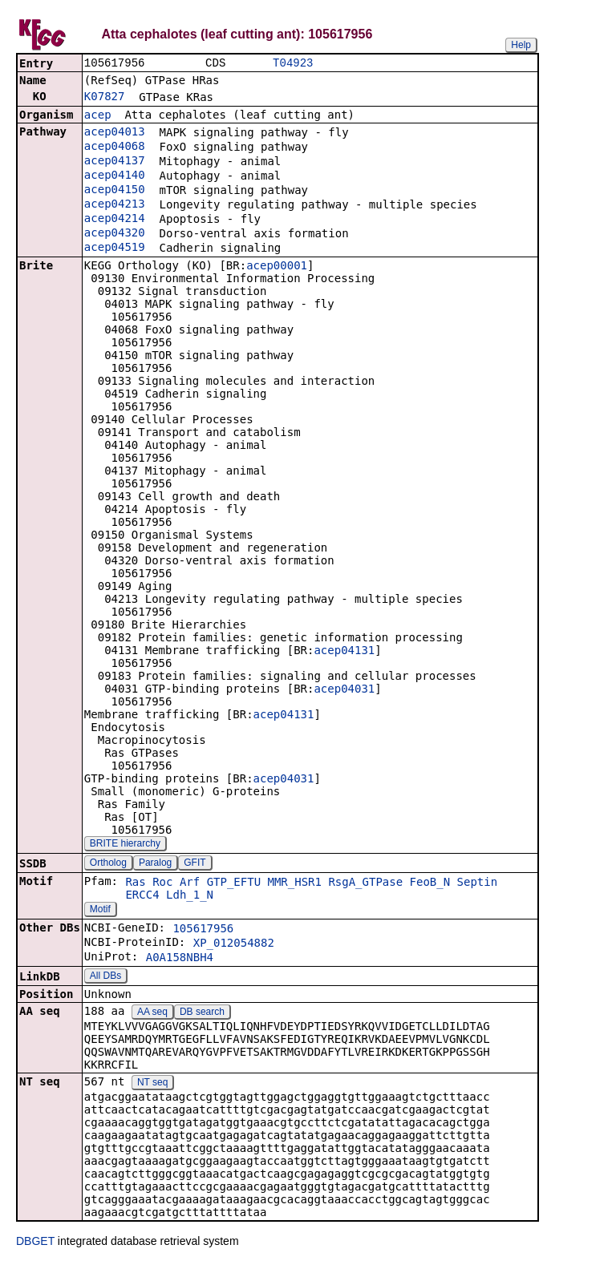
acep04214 (114, 219)
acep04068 (114, 147)
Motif (100, 910)
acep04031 (344, 690)
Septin (477, 883)
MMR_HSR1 (295, 883)
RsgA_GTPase (365, 883)
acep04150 (114, 190)
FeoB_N (430, 883)
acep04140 (114, 176)
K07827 (104, 97)
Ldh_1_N (189, 896)
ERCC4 (142, 896)
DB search (202, 1013)
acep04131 (344, 651)
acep (97, 116)
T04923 (293, 63)
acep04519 (114, 248)
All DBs (105, 977)
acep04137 (114, 162)
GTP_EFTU (234, 883)
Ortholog (108, 864)
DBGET (35, 1242)
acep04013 (114, 133)
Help (521, 45)
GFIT (194, 864)
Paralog (155, 864)
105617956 (202, 929)
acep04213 (114, 205)
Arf (190, 883)
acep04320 (114, 234)
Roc (162, 883)
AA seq (152, 1013)
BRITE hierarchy (125, 845)
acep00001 (276, 267)
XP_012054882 (233, 944)
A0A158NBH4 (179, 958)
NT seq (152, 1083)
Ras (135, 883)
